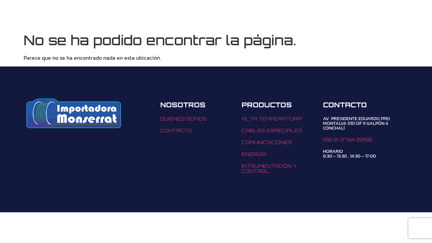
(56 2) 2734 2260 (340, 15)
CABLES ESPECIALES (272, 130)
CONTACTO (250, 15)
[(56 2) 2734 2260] (300, 15)
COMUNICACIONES (267, 142)
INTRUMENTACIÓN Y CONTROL (269, 168)
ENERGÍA (254, 154)
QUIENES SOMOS (183, 119)
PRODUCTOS (155, 15)
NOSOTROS (205, 15)
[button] (155, 15)
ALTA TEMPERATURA (272, 119)
